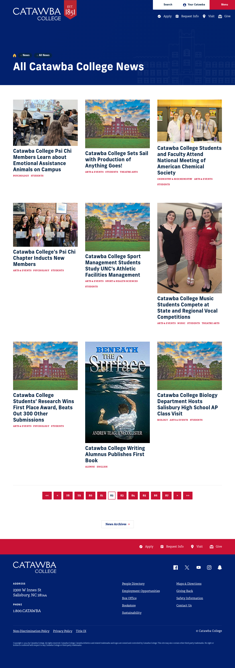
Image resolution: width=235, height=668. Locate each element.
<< (47, 495)
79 (79, 495)
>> (187, 495)
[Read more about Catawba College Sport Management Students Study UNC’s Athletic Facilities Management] (117, 227)
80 (90, 495)
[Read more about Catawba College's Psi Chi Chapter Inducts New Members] (45, 225)
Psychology (21, 175)
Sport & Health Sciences (121, 281)
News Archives (116, 524)
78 (68, 495)
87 (167, 495)
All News (44, 55)
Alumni (90, 466)
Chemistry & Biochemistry (174, 179)
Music (181, 323)
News (26, 55)
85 (144, 495)
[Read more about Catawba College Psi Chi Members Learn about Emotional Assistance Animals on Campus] (45, 123)
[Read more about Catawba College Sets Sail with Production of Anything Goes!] (117, 124)
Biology (162, 420)
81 (101, 495)
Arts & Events (94, 172)
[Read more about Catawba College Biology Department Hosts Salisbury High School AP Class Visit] (189, 366)
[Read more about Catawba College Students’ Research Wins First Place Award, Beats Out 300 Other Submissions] (45, 366)
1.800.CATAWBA (27, 610)
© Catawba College (209, 631)
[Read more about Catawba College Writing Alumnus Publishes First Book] (117, 392)
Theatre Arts (129, 172)
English (102, 466)
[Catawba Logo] (35, 567)
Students (37, 175)
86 (155, 495)
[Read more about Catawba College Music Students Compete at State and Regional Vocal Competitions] (189, 248)
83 (121, 495)
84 (133, 495)
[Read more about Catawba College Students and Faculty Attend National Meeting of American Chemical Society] (189, 121)
